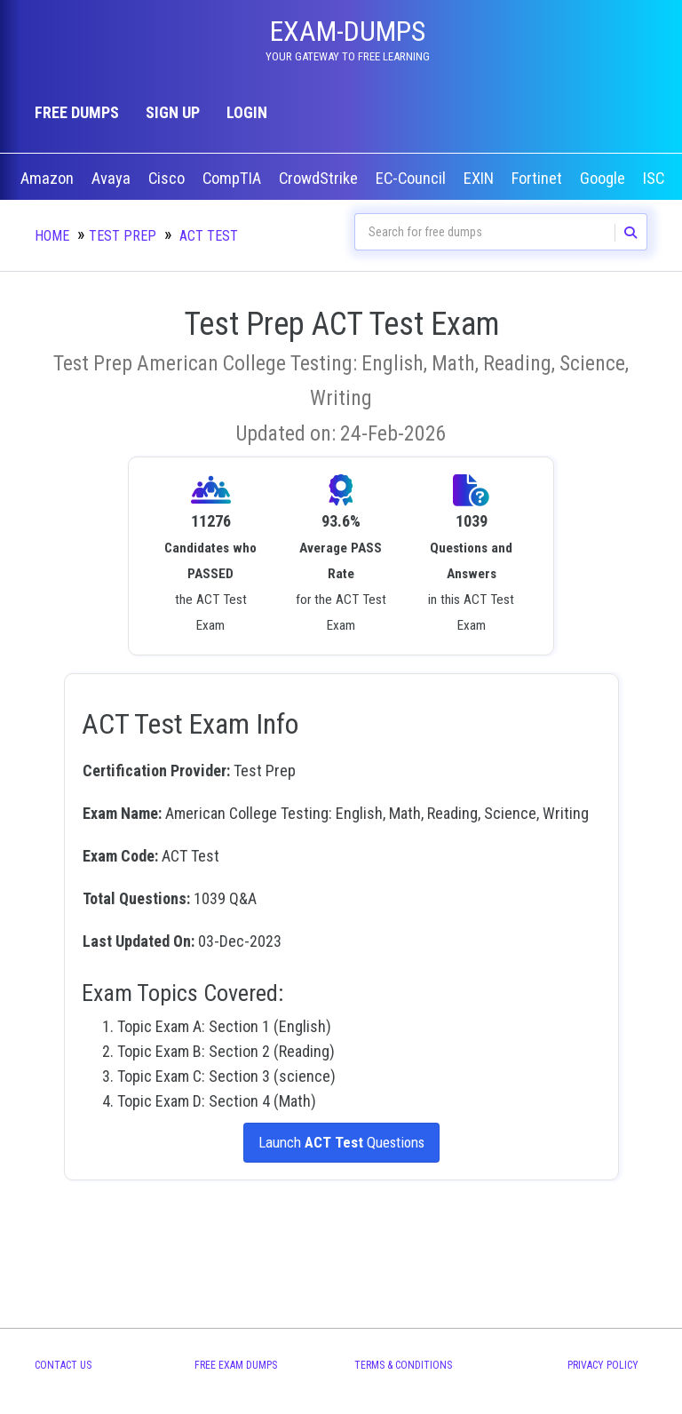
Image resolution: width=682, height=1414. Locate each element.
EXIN (480, 178)
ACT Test (208, 235)
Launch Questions (341, 1142)
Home (52, 235)
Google (604, 178)
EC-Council (412, 178)
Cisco (168, 178)
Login (246, 112)
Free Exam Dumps (235, 1366)
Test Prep (122, 235)
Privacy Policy (602, 1366)
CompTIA (233, 178)
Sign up (173, 112)
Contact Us (63, 1366)
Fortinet (539, 178)
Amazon (48, 178)
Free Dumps (77, 112)
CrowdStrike (320, 178)
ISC (655, 178)
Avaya (112, 178)
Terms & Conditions (403, 1366)
